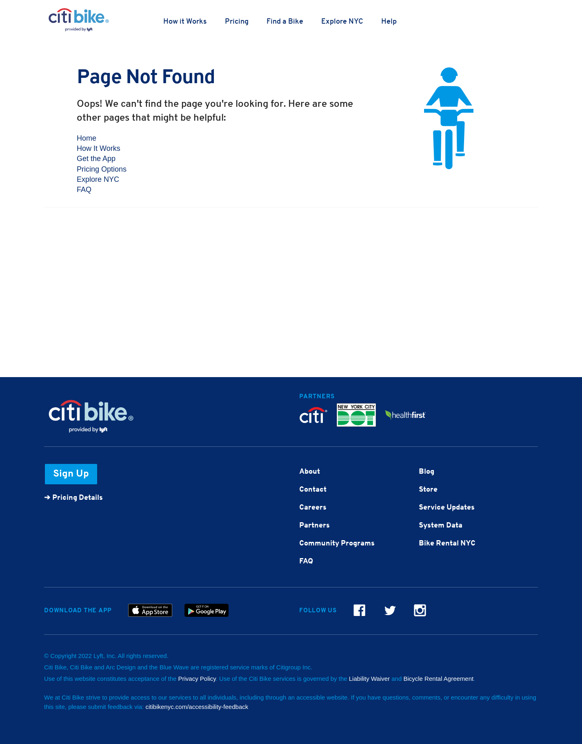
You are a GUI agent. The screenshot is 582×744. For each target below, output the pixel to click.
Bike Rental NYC (447, 544)
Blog (426, 472)
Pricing (237, 22)
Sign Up (71, 474)
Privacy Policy (197, 678)
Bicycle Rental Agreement (438, 678)
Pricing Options (102, 169)
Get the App (96, 159)
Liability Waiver (369, 678)
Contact (313, 490)
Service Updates (447, 508)
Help (389, 22)
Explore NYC (342, 22)
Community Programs (337, 544)
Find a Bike (285, 22)
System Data (440, 526)
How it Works (185, 22)
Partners (314, 526)
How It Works (98, 148)
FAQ (84, 189)
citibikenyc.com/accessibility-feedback (196, 706)
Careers (313, 508)
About (309, 472)
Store (428, 490)
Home (86, 138)
